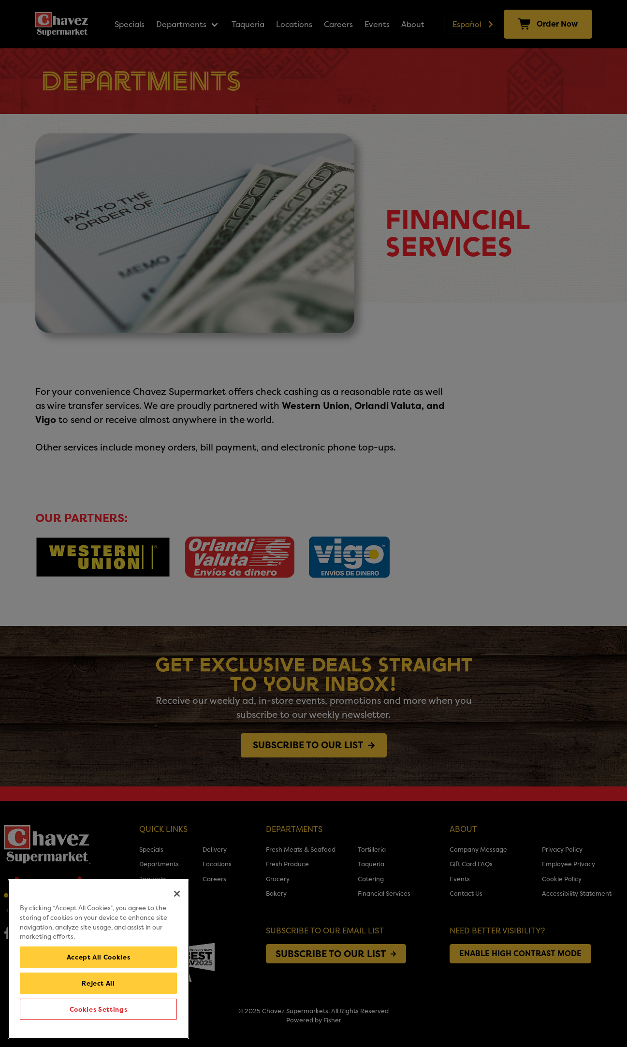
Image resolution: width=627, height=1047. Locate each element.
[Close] (177, 893)
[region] (98, 959)
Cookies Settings (99, 1009)
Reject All (98, 983)
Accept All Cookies (99, 957)
